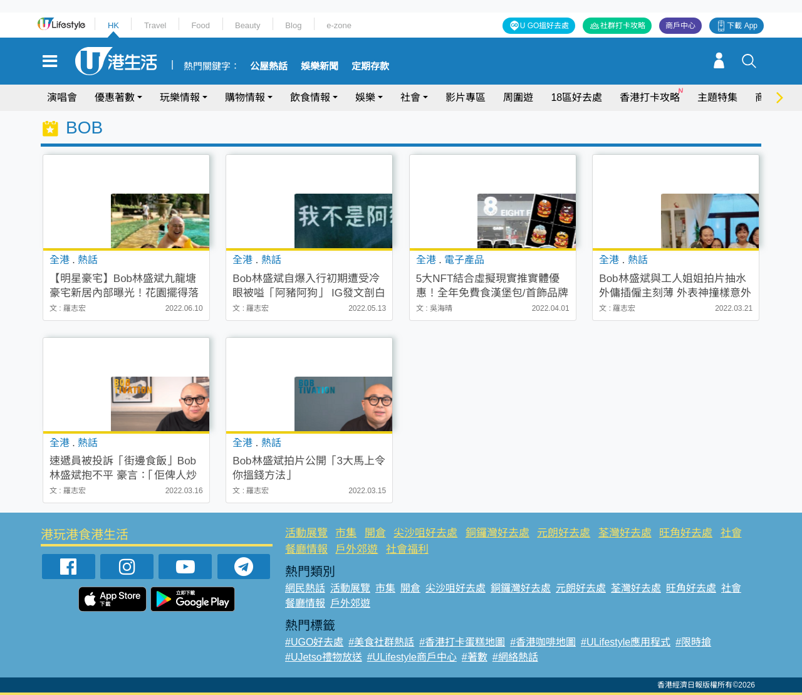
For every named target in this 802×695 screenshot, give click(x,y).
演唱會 (62, 97)
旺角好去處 (685, 533)
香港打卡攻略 (650, 97)
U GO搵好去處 (545, 25)
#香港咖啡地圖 (543, 642)
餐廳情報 (306, 549)
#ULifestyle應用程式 (625, 642)
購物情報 (245, 97)
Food (200, 25)
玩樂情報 (180, 97)
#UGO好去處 (314, 642)
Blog (293, 25)
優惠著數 (115, 97)
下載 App (742, 25)
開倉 (375, 533)
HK (113, 25)
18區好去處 (576, 97)
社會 (410, 97)
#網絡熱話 (515, 657)
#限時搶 (693, 642)
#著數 (474, 657)
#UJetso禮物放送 (323, 657)
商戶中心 (680, 25)
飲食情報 (310, 97)
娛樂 (365, 97)
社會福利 (407, 549)
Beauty (247, 25)
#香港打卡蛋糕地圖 (462, 642)
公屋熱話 (269, 66)
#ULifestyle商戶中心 (412, 657)
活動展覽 (306, 533)
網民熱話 (305, 588)
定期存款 (370, 66)
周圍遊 (518, 97)
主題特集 (717, 97)
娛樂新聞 (319, 66)
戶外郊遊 (356, 549)
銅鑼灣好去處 (497, 533)
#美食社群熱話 (381, 642)
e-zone (339, 25)
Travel (155, 25)
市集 (346, 533)
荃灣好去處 (625, 533)
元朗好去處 (563, 533)
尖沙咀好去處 (425, 533)
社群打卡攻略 (622, 25)
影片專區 (465, 97)
